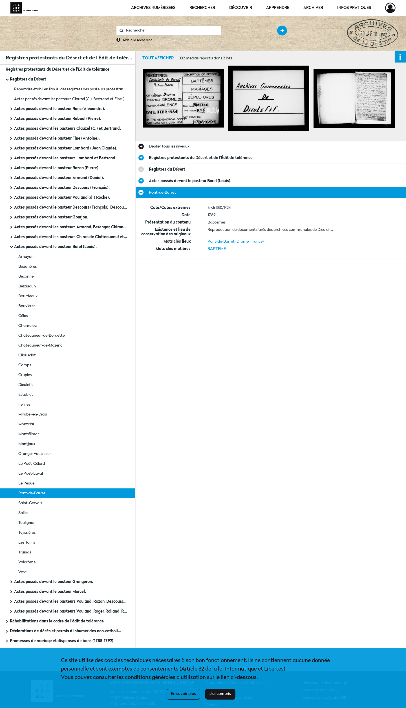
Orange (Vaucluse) (34, 454)
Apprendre (277, 8)
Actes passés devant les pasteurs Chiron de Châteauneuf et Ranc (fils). (70, 237)
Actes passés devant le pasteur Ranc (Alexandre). (59, 109)
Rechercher (202, 8)
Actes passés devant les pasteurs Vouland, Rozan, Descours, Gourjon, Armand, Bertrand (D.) (70, 602)
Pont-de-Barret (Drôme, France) (236, 242)
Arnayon (26, 257)
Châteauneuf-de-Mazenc (40, 345)
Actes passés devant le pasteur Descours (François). (62, 188)
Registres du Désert (28, 79)
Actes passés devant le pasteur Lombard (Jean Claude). (65, 148)
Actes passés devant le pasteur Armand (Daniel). (59, 178)
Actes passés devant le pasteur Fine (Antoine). (57, 138)
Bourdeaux (27, 296)
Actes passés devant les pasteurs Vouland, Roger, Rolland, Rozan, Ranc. (70, 611)
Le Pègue (26, 483)
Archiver (313, 8)
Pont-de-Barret (31, 493)
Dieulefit (25, 385)
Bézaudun (27, 286)
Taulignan (27, 523)
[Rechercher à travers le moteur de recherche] (171, 30)
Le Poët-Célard (31, 464)
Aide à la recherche (138, 40)
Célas (23, 316)
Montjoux (26, 444)
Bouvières (26, 306)
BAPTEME (217, 249)
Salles (23, 513)
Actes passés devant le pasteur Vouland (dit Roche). (62, 198)
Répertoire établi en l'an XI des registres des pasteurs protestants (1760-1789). (70, 89)
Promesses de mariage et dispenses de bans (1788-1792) (61, 641)
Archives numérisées (153, 8)
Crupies (25, 375)
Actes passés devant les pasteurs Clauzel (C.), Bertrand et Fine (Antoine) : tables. (70, 99)
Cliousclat (27, 355)
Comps (24, 365)
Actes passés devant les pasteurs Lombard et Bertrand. (65, 158)
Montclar (26, 424)
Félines (24, 405)
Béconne (26, 276)
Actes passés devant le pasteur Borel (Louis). (55, 247)
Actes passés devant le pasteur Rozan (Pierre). (57, 168)
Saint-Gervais (30, 503)
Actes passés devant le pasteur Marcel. (50, 592)
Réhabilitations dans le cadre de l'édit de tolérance (57, 621)
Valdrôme (27, 562)
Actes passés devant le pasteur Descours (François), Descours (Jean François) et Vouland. (70, 207)
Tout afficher (158, 58)
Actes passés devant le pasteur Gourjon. (51, 217)
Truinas (24, 552)
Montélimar (28, 434)
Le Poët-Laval (30, 473)
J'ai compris (220, 694)
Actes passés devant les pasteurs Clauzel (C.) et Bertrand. (67, 129)
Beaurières (27, 267)
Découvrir (240, 8)
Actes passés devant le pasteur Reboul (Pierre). (57, 119)
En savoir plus (183, 694)
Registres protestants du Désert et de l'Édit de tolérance (57, 70)
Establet (25, 395)
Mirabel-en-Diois (32, 414)
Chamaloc (27, 326)
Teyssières (27, 533)
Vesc (22, 572)
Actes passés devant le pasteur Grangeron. (53, 582)
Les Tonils (26, 542)
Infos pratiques (354, 8)
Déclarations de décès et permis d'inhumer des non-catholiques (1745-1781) (66, 631)
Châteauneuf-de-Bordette (41, 336)
